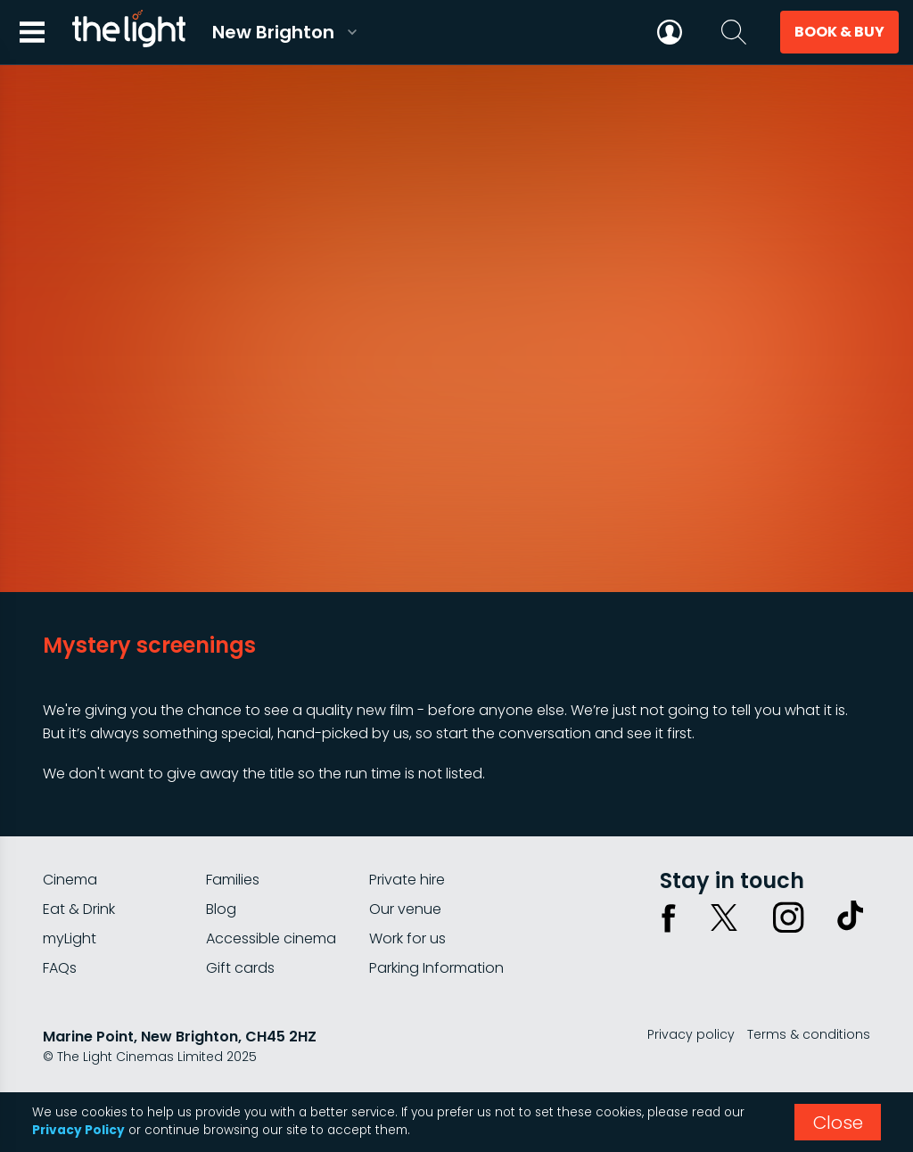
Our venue (405, 909)
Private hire (407, 879)
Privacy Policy (78, 1130)
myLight (69, 938)
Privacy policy (691, 1034)
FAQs (60, 968)
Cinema (70, 879)
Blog (221, 909)
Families (232, 879)
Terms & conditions (808, 1034)
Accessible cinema (271, 938)
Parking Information (436, 968)
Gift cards (240, 968)
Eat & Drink (79, 909)
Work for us (407, 938)
